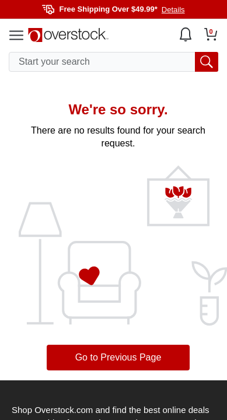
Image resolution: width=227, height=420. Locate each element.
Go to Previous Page (118, 357)
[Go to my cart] (211, 34)
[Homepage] (68, 35)
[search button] (206, 62)
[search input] (113, 62)
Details (173, 9)
